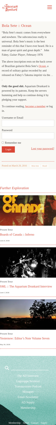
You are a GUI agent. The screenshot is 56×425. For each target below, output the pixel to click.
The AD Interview (28, 375)
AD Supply (28, 402)
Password (7, 130)
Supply (44, 423)
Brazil (44, 166)
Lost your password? (42, 148)
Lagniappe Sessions (28, 381)
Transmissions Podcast (27, 386)
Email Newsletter (28, 397)
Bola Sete (35, 166)
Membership (28, 407)
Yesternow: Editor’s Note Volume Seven (24, 338)
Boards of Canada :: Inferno (17, 234)
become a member (35, 106)
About (26, 423)
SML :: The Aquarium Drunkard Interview (26, 286)
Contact (34, 423)
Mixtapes (27, 391)
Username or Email (12, 117)
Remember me (13, 142)
